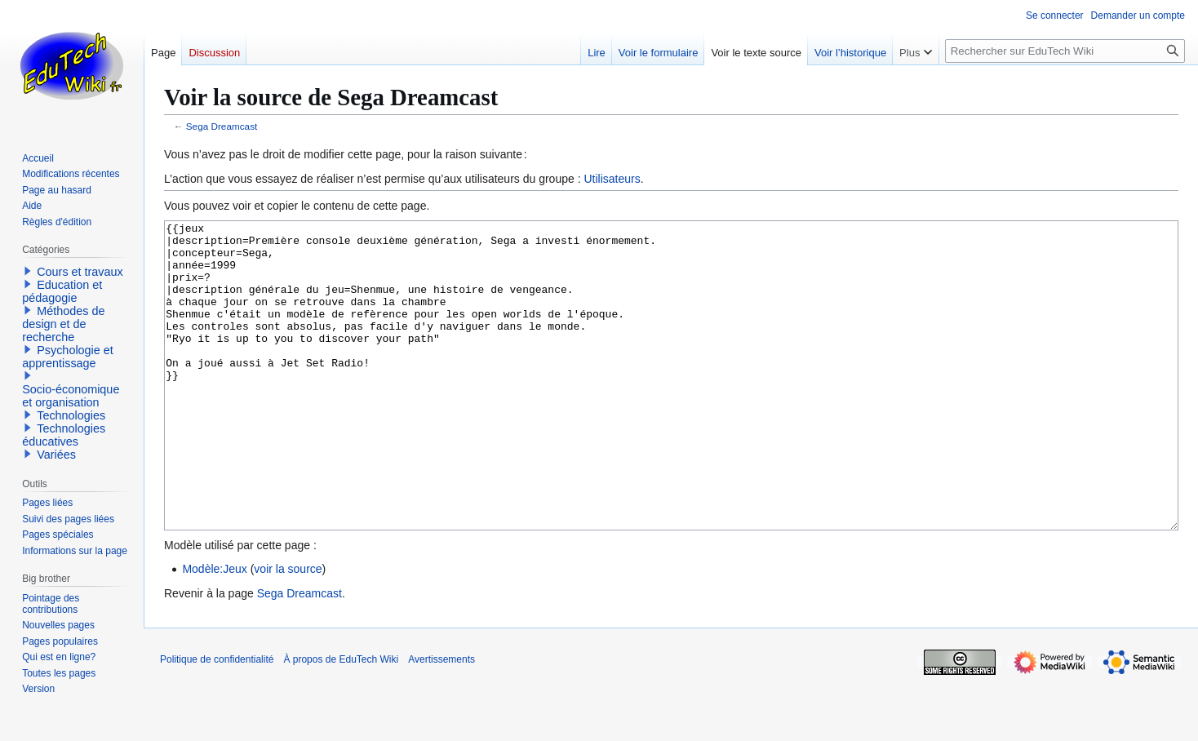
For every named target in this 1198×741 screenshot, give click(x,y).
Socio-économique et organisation (70, 396)
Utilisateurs (611, 178)
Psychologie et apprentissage (67, 357)
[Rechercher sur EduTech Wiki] (1065, 51)
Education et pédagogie (62, 291)
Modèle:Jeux (214, 630)
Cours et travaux (80, 271)
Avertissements (441, 720)
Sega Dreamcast (222, 126)
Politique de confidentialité (216, 720)
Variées (56, 454)
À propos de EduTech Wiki (340, 720)
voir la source (288, 630)
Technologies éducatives (63, 435)
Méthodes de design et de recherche (63, 324)
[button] (27, 271)
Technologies (71, 415)
